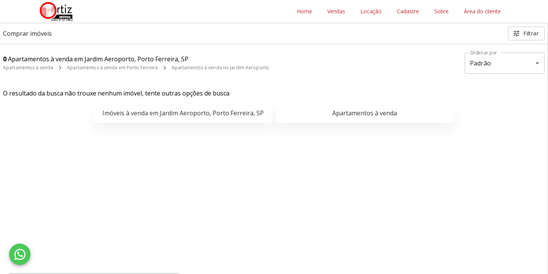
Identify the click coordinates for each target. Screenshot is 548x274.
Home (304, 11)
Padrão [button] (480, 63)
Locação (371, 11)
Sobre (441, 11)
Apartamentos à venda (28, 67)
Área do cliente (482, 11)
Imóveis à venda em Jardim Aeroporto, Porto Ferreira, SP (183, 113)
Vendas (336, 11)
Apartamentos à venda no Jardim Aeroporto (220, 67)
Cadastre (408, 11)
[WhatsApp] (19, 254)
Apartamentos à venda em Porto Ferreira (112, 67)
